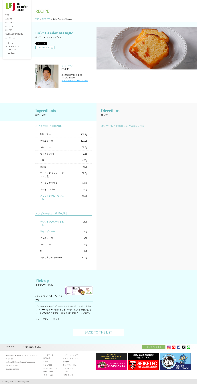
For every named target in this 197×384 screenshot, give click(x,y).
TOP (37, 19)
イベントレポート (50, 368)
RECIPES (46, 19)
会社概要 (66, 362)
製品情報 (46, 358)
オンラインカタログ (155, 347)
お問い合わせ (68, 375)
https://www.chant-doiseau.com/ (75, 81)
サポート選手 (48, 375)
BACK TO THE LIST (98, 332)
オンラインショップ (70, 355)
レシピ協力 (47, 365)
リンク (65, 371)
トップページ (48, 355)
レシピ (45, 362)
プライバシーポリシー (71, 365)
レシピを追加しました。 (32, 347)
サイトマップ (68, 368)
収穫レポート (48, 371)
